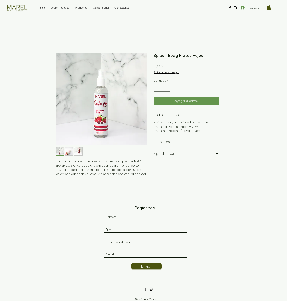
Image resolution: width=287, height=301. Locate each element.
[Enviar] (146, 266)
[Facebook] (230, 8)
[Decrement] (156, 88)
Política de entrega (166, 72)
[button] (269, 7)
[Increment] (167, 88)
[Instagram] (235, 8)
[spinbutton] (162, 88)
